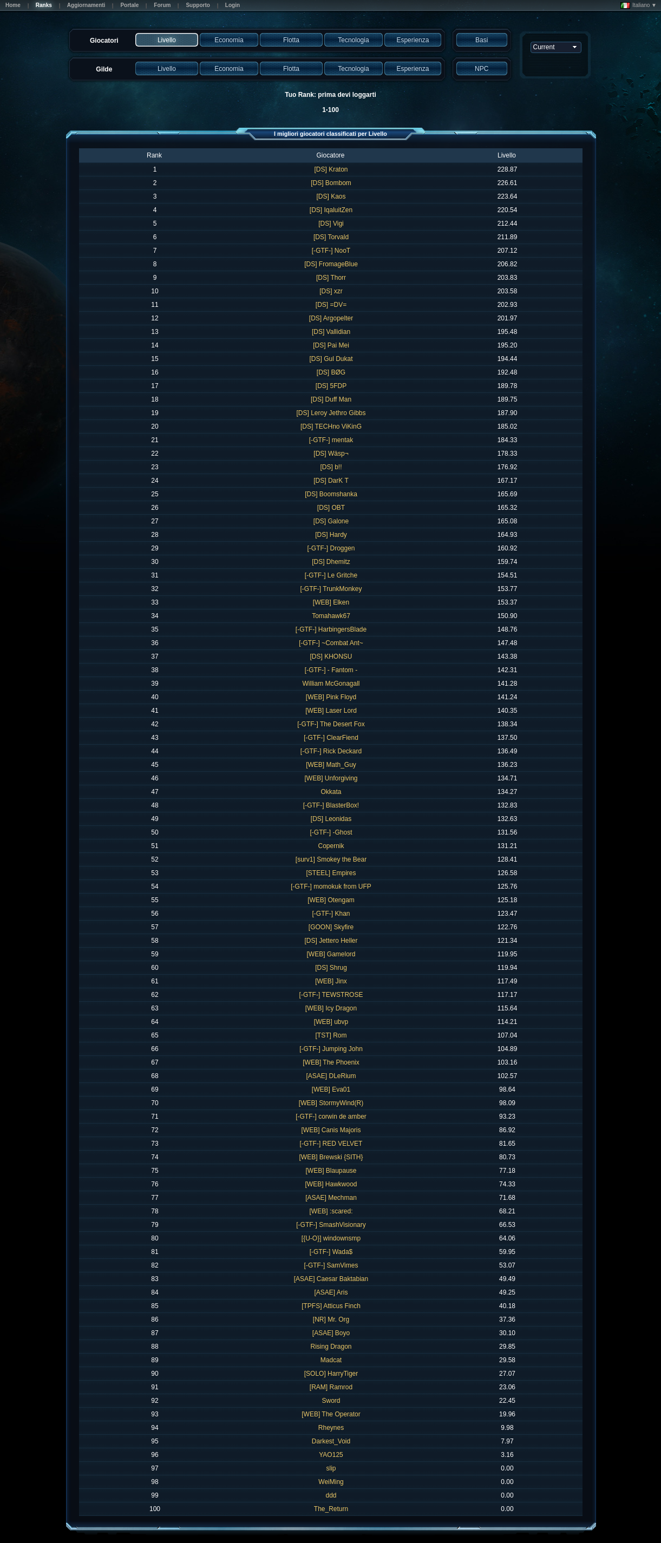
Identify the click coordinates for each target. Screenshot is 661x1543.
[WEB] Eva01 (331, 1089)
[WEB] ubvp (331, 1022)
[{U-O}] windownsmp (331, 1238)
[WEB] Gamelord (330, 954)
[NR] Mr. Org (331, 1319)
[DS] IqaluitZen (331, 210)
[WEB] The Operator (331, 1414)
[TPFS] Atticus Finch (331, 1306)
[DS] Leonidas (331, 819)
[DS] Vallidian (331, 332)
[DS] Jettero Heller (330, 940)
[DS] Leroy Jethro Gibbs (330, 413)
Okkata (330, 792)
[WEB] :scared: (330, 1211)
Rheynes (331, 1428)
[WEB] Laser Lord (331, 710)
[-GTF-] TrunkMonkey (331, 589)
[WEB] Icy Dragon (331, 1008)
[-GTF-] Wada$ (331, 1252)
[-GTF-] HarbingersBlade (331, 629)
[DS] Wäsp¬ (330, 453)
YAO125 (331, 1455)
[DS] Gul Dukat (330, 359)
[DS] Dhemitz (331, 562)
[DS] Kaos (330, 196)
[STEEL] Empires (331, 873)
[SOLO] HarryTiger (331, 1373)
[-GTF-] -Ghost (331, 832)
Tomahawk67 (331, 616)
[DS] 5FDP (331, 386)
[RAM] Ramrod (331, 1387)
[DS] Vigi (330, 223)
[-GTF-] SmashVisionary (330, 1225)
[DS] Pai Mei (331, 345)
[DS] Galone (331, 521)
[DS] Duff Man (331, 399)
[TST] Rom (330, 1035)
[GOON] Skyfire (331, 927)
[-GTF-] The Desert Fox (330, 724)
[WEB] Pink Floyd (331, 697)
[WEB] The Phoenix (331, 1062)
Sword (331, 1400)
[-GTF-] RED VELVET (331, 1143)
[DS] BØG (331, 372)
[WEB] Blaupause (330, 1170)
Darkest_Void (331, 1441)
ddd (330, 1495)
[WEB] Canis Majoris (331, 1130)
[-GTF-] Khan (331, 913)
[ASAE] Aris (331, 1292)
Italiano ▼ (638, 5)
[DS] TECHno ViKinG (331, 426)
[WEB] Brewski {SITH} (331, 1157)
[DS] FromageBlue (331, 264)
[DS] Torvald (331, 237)
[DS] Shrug (331, 967)
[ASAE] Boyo (331, 1333)
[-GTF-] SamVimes (331, 1265)
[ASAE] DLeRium (331, 1076)
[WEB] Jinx (331, 981)
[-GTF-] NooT (331, 250)
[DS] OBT (331, 507)
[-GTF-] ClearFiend (331, 737)
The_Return (331, 1509)
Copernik (331, 846)
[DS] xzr (331, 291)
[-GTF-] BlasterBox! (331, 805)
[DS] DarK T (330, 480)
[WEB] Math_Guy (331, 765)
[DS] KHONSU (331, 656)
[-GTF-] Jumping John (331, 1049)
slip (331, 1468)
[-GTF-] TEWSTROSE (331, 995)
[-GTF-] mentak (331, 440)
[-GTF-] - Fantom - (331, 670)
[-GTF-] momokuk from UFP (331, 886)
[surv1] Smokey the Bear (331, 859)
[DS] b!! (331, 467)
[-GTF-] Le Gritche (331, 575)
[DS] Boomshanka (331, 494)
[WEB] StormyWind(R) (331, 1103)
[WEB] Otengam (331, 900)
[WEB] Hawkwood (331, 1184)
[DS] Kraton (331, 169)
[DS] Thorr (331, 277)
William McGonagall (330, 683)
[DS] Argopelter (331, 318)
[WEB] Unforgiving (330, 778)
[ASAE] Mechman (331, 1197)
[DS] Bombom (331, 183)
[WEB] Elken (331, 602)
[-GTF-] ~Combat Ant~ (331, 643)
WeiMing (330, 1482)
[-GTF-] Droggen (331, 548)
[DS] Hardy (331, 535)
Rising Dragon (330, 1346)
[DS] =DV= (331, 304)
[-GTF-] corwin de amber (331, 1116)
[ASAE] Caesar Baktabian (331, 1279)
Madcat (331, 1360)
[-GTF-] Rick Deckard (331, 751)
